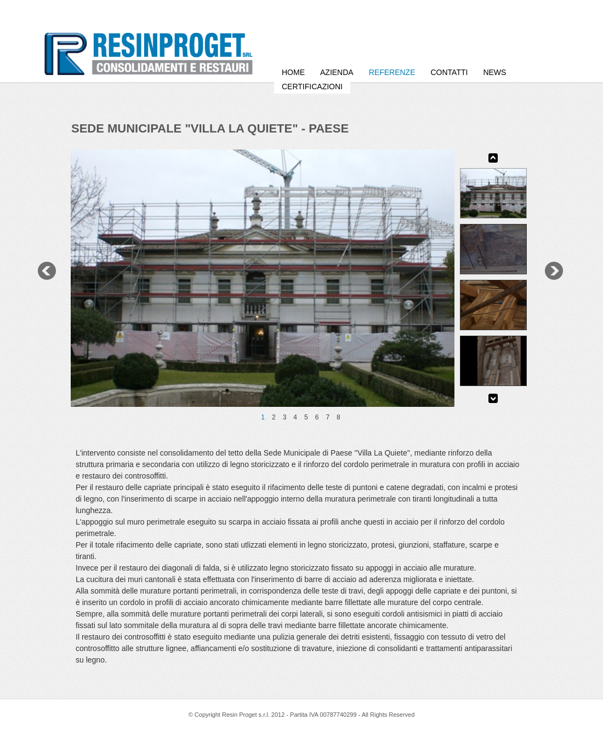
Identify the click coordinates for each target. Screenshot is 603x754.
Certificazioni (312, 86)
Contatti (449, 72)
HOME (293, 72)
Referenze (392, 72)
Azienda (337, 72)
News (494, 72)
